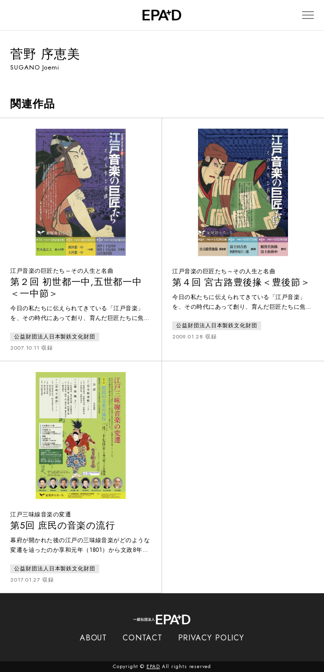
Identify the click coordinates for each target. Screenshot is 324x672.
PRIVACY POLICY (211, 637)
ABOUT (94, 637)
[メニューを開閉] (308, 15)
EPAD (153, 666)
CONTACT (142, 637)
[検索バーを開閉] (14, 15)
